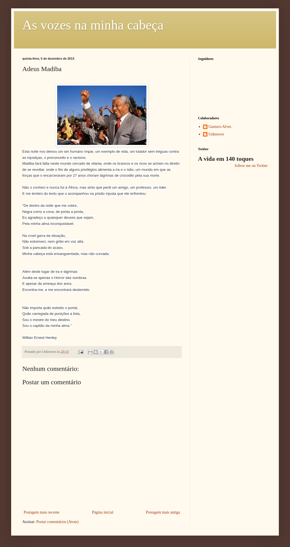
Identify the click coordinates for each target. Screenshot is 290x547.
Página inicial (102, 512)
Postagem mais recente (41, 512)
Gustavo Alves (220, 127)
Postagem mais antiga (163, 512)
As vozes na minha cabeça (92, 25)
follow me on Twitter (251, 166)
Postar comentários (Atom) (57, 522)
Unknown (216, 134)
